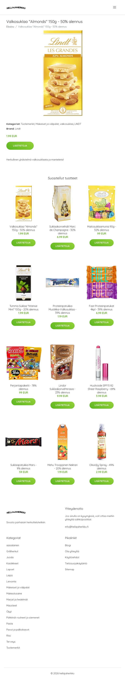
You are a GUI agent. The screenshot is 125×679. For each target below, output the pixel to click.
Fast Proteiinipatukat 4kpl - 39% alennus (101, 307)
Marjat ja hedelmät (17, 599)
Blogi (68, 545)
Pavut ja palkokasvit (17, 629)
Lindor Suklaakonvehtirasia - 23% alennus (62, 389)
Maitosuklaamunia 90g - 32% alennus (101, 228)
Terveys (10, 641)
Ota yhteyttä (72, 551)
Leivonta (11, 581)
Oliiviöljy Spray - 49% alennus (101, 466)
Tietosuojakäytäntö (76, 563)
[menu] (115, 7)
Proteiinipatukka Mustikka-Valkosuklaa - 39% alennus (62, 309)
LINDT (78, 123)
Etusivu (10, 26)
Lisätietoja (20, 145)
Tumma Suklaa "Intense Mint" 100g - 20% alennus (23, 307)
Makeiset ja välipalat (47, 123)
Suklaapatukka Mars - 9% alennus (23, 466)
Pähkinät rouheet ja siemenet (22, 617)
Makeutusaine (14, 593)
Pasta (9, 623)
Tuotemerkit (28, 123)
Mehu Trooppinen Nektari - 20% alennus (62, 466)
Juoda (10, 557)
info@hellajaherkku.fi (77, 526)
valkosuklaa (66, 123)
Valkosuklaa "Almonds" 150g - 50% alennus (23, 228)
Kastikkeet (12, 563)
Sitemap (69, 569)
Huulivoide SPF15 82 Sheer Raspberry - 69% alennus (101, 389)
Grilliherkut (12, 551)
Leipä (9, 575)
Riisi (8, 635)
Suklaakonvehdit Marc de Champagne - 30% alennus (62, 230)
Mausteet (11, 605)
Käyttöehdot (72, 557)
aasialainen (12, 545)
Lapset (10, 569)
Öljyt (9, 611)
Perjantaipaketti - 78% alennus (23, 387)
